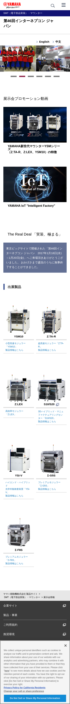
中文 (58, 41)
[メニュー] (63, 4)
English (44, 41)
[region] (35, 672)
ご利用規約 (34, 624)
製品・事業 (10, 615)
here (6, 670)
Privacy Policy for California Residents (25, 687)
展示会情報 (49, 597)
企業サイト (34, 605)
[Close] (65, 645)
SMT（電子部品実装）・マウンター (22, 597)
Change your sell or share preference (24, 691)
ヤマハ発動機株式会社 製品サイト (20, 594)
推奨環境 (34, 634)
